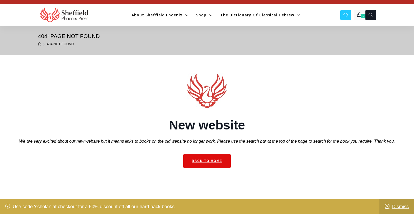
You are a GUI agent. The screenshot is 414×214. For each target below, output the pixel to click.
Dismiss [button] (400, 206)
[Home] (39, 44)
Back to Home (207, 161)
